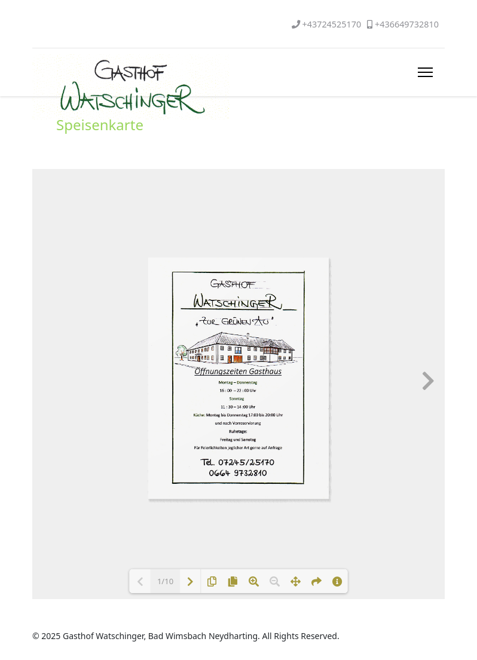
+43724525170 (331, 24)
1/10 (165, 581)
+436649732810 (407, 24)
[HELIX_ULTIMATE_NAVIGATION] (425, 72)
